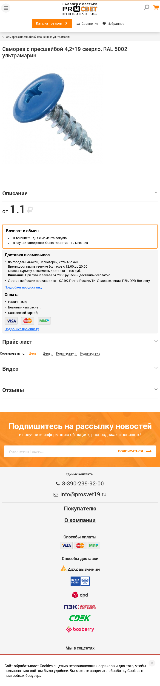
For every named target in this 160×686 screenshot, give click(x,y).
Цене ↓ (48, 353)
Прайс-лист (80, 341)
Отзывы (80, 390)
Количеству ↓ (90, 353)
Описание (80, 193)
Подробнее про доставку (23, 287)
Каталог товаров (52, 23)
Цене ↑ (34, 353)
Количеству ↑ (66, 353)
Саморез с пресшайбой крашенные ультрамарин (38, 37)
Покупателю (80, 508)
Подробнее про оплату (22, 329)
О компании (80, 520)
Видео (80, 368)
